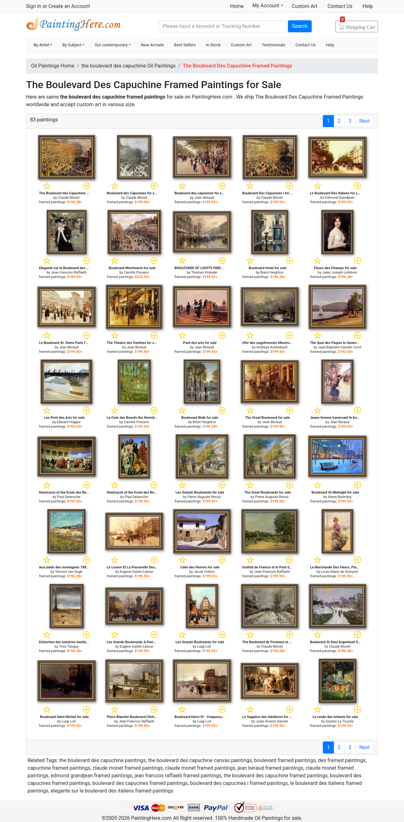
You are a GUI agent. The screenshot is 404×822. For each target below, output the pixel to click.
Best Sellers (185, 44)
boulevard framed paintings (285, 760)
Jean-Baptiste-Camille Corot (340, 347)
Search (300, 26)
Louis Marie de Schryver (339, 572)
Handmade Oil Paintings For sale (73, 25)
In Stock (213, 44)
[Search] (223, 26)
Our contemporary (110, 44)
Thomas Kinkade (204, 272)
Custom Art (304, 6)
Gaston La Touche (340, 721)
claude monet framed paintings (128, 768)
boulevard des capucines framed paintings (140, 783)
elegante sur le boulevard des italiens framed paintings (112, 791)
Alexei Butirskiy (339, 497)
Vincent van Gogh (68, 572)
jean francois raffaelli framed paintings (177, 776)
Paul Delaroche (69, 497)
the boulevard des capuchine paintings (102, 760)
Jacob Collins (204, 572)
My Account (267, 5)
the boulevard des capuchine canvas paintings (200, 760)
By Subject (71, 44)
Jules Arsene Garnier (272, 721)
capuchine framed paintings (59, 768)
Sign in (33, 6)
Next (364, 121)
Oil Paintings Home (52, 66)
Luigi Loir (204, 646)
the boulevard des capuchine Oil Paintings (128, 66)
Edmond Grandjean (340, 198)
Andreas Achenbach (272, 347)
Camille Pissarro (136, 272)
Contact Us (340, 6)
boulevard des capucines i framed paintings (239, 783)
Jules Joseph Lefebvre (339, 272)
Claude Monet (69, 198)
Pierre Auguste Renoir (204, 497)
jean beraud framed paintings (270, 768)
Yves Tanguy (68, 646)
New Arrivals (152, 44)
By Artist (41, 44)
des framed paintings (342, 760)
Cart (357, 25)
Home (237, 6)
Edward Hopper (69, 422)
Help (367, 6)
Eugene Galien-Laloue (136, 572)
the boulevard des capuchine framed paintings (276, 776)
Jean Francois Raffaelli (69, 272)
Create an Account (69, 6)
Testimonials (273, 44)
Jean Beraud (204, 198)
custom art (89, 104)
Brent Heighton (271, 272)
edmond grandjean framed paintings (91, 776)
